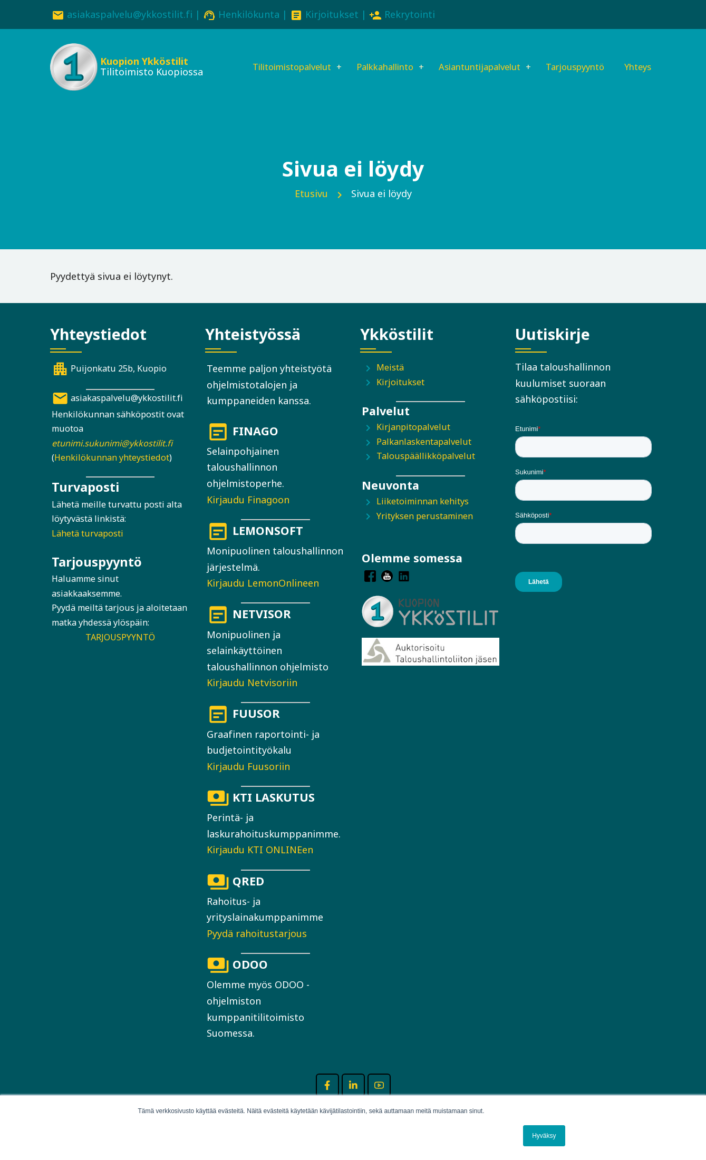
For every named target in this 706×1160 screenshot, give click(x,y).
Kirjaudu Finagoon (248, 515)
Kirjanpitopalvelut (413, 443)
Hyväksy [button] (544, 1135)
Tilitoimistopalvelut (268, 56)
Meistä (390, 382)
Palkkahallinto (371, 56)
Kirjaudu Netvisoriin (252, 697)
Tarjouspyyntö (579, 56)
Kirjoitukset (332, 14)
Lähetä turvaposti (87, 548)
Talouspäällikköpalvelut (425, 471)
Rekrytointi (409, 14)
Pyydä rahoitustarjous (257, 948)
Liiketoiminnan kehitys (422, 516)
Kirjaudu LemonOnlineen (263, 598)
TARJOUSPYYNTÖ (120, 652)
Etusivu (311, 208)
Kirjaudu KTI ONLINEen (260, 865)
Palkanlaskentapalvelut (423, 457)
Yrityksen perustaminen (424, 531)
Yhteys (238, 92)
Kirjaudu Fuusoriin (248, 781)
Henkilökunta (248, 14)
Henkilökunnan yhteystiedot (111, 473)
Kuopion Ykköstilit (143, 63)
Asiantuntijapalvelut (474, 56)
